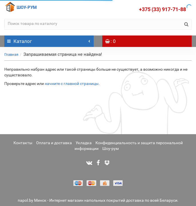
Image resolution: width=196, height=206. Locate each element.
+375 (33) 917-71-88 (162, 9)
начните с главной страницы (72, 83)
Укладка (84, 142)
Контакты (22, 142)
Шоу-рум (110, 148)
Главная (11, 54)
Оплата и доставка (54, 142)
